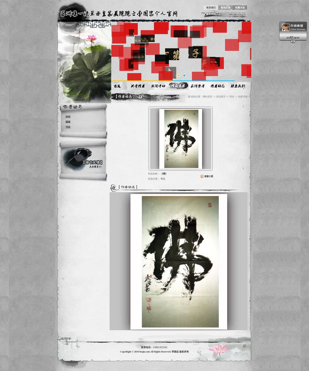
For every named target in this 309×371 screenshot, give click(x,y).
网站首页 (207, 96)
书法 (68, 127)
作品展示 (221, 96)
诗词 (68, 116)
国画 (68, 121)
